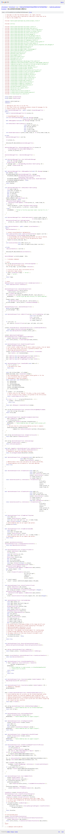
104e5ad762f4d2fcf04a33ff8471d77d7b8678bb (33, 7)
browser (3, 9)
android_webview (55, 7)
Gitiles (8, 831)
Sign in (62, 2)
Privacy (12, 831)
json (62, 831)
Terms (16, 831)
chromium (4, 7)
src (17, 7)
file (30, 12)
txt (59, 831)
